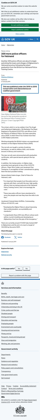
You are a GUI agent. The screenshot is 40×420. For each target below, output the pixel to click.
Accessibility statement (28, 386)
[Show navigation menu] (30, 39)
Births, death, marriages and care (12, 297)
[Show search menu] (37, 39)
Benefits (4, 293)
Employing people (7, 324)
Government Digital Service (10, 394)
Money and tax (6, 334)
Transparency (6, 371)
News (3, 358)
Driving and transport (8, 317)
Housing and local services (10, 330)
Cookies (15, 386)
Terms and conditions (15, 388)
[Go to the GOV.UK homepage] (8, 39)
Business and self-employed (10, 300)
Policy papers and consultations (12, 368)
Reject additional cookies (20, 30)
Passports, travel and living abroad (13, 337)
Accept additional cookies (20, 25)
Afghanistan (10, 45)
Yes (20, 269)
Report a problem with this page (20, 275)
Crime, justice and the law (10, 310)
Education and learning (9, 320)
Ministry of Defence (7, 77)
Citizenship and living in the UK (11, 307)
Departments (5, 355)
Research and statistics (9, 365)
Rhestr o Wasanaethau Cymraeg (12, 391)
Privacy (8, 386)
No (28, 269)
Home (3, 45)
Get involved (5, 378)
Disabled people (7, 313)
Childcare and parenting (9, 303)
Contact (4, 388)
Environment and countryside (11, 327)
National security (6, 255)
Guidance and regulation (9, 361)
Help (3, 386)
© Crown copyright (20, 416)
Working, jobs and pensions (10, 344)
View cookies (20, 34)
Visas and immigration (8, 340)
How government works (9, 375)
